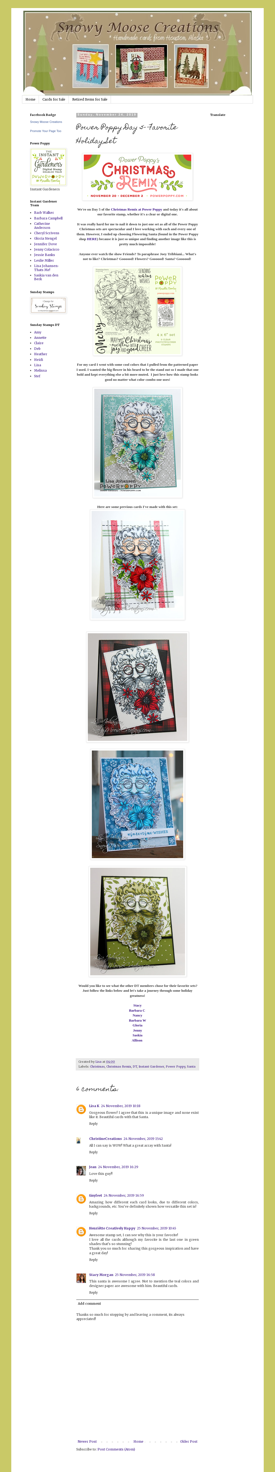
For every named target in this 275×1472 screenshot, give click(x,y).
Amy (37, 332)
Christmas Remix (118, 1066)
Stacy (137, 1005)
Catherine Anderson (42, 225)
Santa (191, 1066)
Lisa (37, 365)
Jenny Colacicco (46, 249)
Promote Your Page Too (45, 131)
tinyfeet (95, 1195)
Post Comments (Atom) (116, 1449)
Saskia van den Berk (46, 277)
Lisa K (94, 1106)
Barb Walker (44, 213)
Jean (92, 1167)
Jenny (137, 1030)
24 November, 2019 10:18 (120, 1106)
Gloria (138, 1025)
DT (135, 1066)
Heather (40, 354)
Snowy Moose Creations (46, 121)
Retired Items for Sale (89, 99)
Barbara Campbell (48, 218)
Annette (40, 338)
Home (30, 99)
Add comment (89, 1304)
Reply (93, 1124)
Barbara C (137, 1010)
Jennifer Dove (45, 244)
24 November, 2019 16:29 (118, 1167)
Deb (37, 349)
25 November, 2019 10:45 (156, 1228)
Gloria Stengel (45, 238)
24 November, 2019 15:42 (143, 1139)
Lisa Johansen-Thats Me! (46, 268)
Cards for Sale (53, 99)
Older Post (188, 1441)
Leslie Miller (44, 260)
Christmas (97, 1066)
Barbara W (137, 1020)
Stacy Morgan (101, 1275)
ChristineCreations (105, 1139)
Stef (37, 376)
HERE (92, 239)
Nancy (137, 1015)
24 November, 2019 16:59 (124, 1195)
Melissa (40, 370)
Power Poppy (175, 1066)
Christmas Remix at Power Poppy (136, 209)
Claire (39, 343)
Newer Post (87, 1441)
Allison (137, 1040)
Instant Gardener (151, 1066)
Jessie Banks (44, 255)
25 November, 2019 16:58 (135, 1275)
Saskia (138, 1035)
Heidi (38, 360)
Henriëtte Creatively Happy (112, 1228)
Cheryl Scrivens (46, 233)
